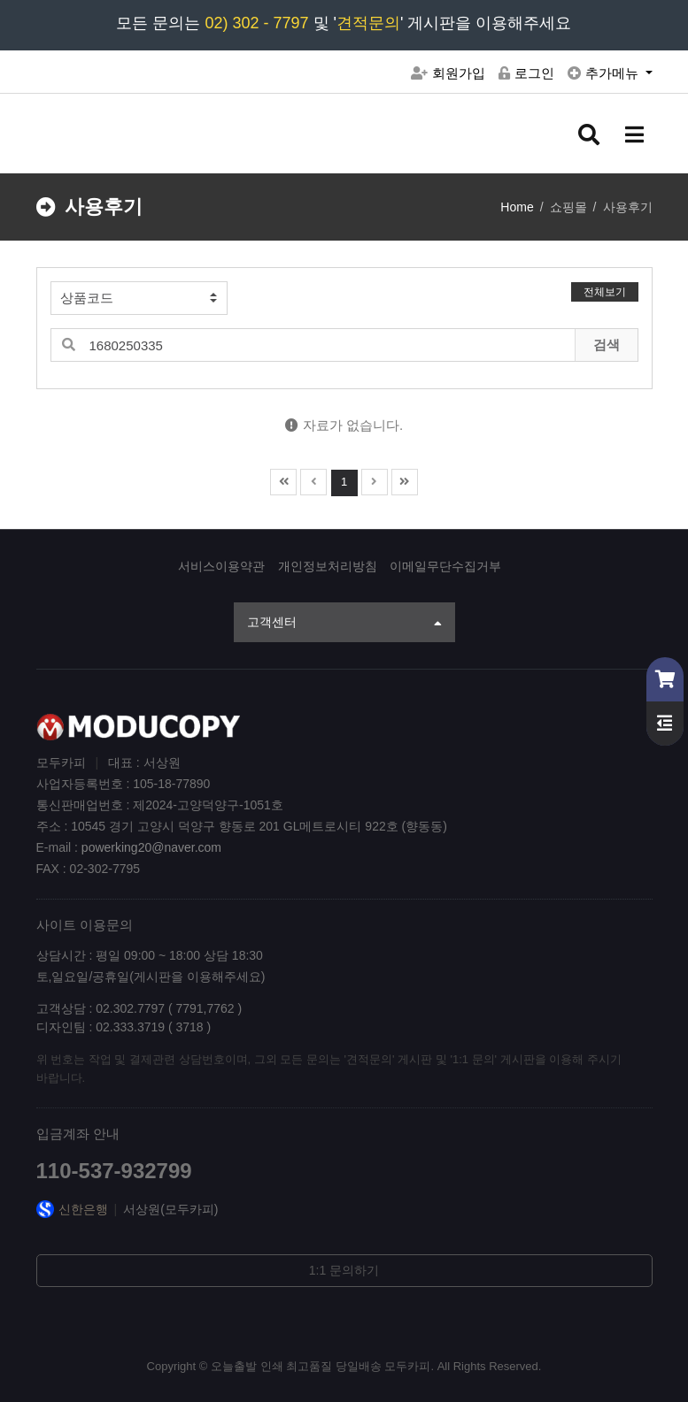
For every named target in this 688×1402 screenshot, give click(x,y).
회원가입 (448, 72)
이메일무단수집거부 (445, 566)
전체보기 (605, 292)
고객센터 (344, 623)
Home (516, 207)
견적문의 (368, 23)
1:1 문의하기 (344, 1270)
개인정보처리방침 (327, 566)
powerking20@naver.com (151, 847)
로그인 (526, 72)
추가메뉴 (605, 72)
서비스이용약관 (221, 566)
